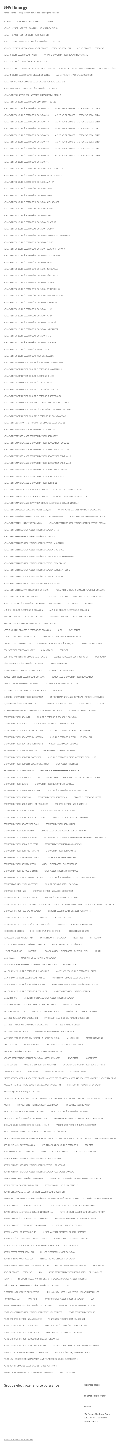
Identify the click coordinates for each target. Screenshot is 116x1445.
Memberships (73, 1038)
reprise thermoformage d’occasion (57, 1252)
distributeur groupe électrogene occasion (25, 690)
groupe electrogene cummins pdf (20, 750)
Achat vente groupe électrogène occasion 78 (26, 135)
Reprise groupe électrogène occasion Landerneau (28, 1212)
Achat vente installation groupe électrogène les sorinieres (33, 362)
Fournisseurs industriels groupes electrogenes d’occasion (33, 710)
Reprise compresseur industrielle (61, 1185)
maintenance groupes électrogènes (72, 991)
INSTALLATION (96, 938)
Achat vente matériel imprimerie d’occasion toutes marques (33, 516)
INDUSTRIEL (78, 938)
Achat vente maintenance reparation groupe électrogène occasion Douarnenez (44, 489)
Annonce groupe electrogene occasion (23, 616)
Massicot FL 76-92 (71, 1004)
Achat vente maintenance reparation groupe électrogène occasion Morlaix (41, 503)
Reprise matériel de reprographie (20, 1232)
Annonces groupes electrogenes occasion (71, 616)
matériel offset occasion (16, 1031)
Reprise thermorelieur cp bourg (71, 1265)
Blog (60, 630)
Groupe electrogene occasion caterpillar (24, 817)
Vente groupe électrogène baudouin (66, 1319)
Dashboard (100, 657)
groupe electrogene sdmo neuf (61, 851)
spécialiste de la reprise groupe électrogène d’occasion (31, 1285)
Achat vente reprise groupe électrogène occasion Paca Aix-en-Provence (39, 556)
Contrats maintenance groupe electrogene (25, 657)
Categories (74, 630)
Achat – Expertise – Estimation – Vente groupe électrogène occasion (37, 48)
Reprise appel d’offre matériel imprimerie (23, 1178)
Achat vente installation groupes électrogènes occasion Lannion (36, 402)
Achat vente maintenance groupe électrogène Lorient (31, 436)
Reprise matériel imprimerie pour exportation (64, 1232)
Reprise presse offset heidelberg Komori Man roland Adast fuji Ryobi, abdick (41, 1245)
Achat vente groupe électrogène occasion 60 (77, 121)
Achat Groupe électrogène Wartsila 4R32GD (25, 61)
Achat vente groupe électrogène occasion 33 (26, 115)
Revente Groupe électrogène (18, 1272)
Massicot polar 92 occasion (46, 1011)
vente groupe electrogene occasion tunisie (25, 1345)
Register (89, 1145)
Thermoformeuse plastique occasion (22, 1292)
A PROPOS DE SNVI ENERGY (28, 21)
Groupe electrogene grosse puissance (23, 790)
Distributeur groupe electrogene (61, 683)
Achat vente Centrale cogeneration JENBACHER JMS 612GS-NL (33, 95)
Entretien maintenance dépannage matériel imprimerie (77, 697)
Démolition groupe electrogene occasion (24, 677)
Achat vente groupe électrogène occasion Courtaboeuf (32, 255)
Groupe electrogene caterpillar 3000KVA (70, 730)
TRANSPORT (32, 1299)
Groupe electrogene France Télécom (22, 777)
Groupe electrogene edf (67, 764)
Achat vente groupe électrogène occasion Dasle (28, 262)
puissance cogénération (78, 1105)
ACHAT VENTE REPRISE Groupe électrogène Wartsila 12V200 (32, 583)
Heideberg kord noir (14, 931)
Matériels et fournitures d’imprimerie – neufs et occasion (32, 1038)
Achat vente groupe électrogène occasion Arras (28, 188)
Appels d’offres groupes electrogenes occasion (27, 630)
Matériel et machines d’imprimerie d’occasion (66, 1018)
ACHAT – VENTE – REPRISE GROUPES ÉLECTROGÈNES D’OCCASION (32, 41)
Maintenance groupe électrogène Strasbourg (75, 984)
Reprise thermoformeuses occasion (57, 1258)
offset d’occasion (12, 1071)
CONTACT (64, 650)
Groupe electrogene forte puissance (59, 770)
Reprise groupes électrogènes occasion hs (25, 1225)
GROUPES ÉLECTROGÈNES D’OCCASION (20, 897)
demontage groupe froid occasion (21, 683)
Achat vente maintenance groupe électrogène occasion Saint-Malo (37, 456)
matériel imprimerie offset (67, 1024)
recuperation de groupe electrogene (60, 1145)
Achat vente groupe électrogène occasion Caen (27, 215)
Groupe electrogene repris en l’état (21, 851)
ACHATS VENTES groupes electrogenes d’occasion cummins (74, 596)
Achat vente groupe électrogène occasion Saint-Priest (31, 329)
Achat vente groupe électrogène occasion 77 (77, 128)
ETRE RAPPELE (85, 703)
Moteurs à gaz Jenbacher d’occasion (65, 1044)
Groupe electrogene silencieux (61, 857)
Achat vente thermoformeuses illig (21, 596)
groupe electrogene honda (17, 797)
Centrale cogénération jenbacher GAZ (62, 636)
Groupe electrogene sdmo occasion (21, 857)
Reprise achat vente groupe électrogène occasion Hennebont (34, 1165)
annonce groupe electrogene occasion (69, 610)
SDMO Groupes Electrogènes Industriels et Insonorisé (75, 1272)
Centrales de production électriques (55, 643)
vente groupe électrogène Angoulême (23, 1319)
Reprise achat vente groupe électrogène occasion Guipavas (33, 1158)
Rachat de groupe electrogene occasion (24, 1111)
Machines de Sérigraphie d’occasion (38, 958)
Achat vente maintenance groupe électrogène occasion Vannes (35, 469)
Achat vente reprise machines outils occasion (26, 590)
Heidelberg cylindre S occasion (45, 931)
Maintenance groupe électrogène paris (71, 978)
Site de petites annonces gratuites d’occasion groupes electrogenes (52, 1279)
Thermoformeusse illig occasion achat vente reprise (73, 1292)
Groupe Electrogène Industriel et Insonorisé (26, 804)
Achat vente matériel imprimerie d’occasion (79, 509)
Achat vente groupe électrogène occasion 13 (26, 108)
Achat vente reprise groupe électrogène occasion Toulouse (33, 576)
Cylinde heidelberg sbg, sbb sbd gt (71, 657)
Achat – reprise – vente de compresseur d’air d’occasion (31, 28)
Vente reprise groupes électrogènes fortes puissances (31, 1366)
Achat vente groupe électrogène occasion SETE (27, 336)
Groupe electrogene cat (16, 723)
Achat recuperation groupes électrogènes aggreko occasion (34, 81)
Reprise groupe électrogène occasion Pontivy (82, 1212)
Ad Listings (73, 603)
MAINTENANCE (69, 964)
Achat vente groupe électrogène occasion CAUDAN (29, 229)
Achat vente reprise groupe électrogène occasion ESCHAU (77, 523)
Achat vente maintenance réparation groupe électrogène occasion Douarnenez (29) (45, 496)
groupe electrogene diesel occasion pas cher (26, 764)
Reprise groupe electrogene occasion (22, 1205)
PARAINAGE (33, 1071)
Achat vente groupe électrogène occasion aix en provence (33, 175)
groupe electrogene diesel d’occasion (23, 757)
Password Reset (78, 1071)
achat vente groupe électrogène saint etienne (27, 349)
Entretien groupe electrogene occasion (24, 697)
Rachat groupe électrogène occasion (69, 1111)
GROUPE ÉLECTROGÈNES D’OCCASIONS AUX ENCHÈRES (74, 877)
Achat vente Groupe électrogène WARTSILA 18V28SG (29, 356)
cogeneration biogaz (91, 643)
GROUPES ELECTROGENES (15, 891)
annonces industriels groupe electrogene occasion (30, 623)
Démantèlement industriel (62, 670)
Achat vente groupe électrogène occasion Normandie (30, 302)
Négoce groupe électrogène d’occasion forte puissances (32, 1058)
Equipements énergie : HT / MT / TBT (20, 703)
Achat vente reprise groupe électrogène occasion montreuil (34, 543)
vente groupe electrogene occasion (64, 1332)
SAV (40, 1272)
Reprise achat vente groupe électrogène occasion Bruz (68, 1151)
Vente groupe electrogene (82, 1312)
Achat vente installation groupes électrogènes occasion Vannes (36, 416)
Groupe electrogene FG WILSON (19, 770)
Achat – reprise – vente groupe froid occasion (26, 35)
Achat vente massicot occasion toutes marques (28, 509)
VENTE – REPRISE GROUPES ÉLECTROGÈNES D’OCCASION (28, 1305)
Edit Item (57, 690)
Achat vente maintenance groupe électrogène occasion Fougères (36, 443)
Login (98, 951)
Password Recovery (54, 1071)
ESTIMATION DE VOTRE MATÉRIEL (58, 703)
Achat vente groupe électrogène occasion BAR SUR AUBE (31, 202)
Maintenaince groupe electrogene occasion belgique (30, 964)
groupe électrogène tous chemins (21, 871)
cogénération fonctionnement (19, 650)
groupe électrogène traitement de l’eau (24, 877)
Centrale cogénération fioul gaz (20, 636)
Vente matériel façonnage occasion (72, 1352)
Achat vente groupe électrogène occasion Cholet (28, 242)
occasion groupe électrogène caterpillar (84, 1064)
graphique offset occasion (82, 710)
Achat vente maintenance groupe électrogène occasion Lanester (36, 449)
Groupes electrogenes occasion (55, 917)
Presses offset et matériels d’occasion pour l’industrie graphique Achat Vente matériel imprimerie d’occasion (58, 1098)
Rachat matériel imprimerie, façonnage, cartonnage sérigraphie (35, 1131)
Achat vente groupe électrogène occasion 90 (26, 142)
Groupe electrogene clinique (63, 744)
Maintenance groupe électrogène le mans (77, 971)
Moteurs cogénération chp (17, 1051)
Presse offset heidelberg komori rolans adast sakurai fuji (32, 1085)
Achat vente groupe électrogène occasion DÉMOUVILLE (31, 269)
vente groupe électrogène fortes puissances (67, 1325)
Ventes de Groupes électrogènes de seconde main (28, 1372)
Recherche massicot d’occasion (19, 1145)
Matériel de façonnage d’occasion (21, 1018)
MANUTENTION (10, 998)
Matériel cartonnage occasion (81, 1011)
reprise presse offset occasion (19, 1252)
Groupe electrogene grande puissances (54, 784)
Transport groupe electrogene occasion (64, 1299)
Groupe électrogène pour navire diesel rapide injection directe (75, 837)
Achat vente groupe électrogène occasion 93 (26, 155)
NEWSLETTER (72, 1058)
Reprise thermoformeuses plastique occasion (26, 1265)
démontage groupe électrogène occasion (72, 677)
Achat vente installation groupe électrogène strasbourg (32, 396)
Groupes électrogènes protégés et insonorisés (27, 924)
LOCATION (32, 951)
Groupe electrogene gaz (16, 784)
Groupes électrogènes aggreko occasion (53, 891)
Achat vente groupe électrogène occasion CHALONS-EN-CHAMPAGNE (37, 235)
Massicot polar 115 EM (15, 1011)
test (68, 1285)
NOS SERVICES (91, 1058)
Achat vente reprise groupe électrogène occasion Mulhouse (34, 549)
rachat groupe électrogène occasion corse (25, 1118)
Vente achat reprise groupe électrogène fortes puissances (33, 1312)
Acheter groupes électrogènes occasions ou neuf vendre (32, 603)
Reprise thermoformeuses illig (19, 1258)
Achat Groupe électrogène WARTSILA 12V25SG (66, 55)
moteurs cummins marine (49, 1051)
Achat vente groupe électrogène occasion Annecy (29, 182)
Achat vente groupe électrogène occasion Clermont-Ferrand (34, 249)
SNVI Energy (15, 7)
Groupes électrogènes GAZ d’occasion (22, 911)
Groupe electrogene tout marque (61, 871)
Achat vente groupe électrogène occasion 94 (77, 155)
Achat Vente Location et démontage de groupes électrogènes (34, 423)
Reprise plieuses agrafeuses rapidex (71, 1238)
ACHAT (50, 21)
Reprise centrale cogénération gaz (21, 1185)
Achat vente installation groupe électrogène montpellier (33, 369)
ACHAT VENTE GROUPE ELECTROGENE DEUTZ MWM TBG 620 (30, 102)
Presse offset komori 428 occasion (84, 1085)
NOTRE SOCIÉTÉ (10, 1064)
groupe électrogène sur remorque (59, 864)
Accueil (7, 21)
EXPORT (100, 703)
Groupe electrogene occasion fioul (21, 824)
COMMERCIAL (47, 650)
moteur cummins (94, 1038)
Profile (7, 1105)
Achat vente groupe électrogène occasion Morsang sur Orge (34, 295)
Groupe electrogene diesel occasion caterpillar (72, 757)
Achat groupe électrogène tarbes (20, 55)
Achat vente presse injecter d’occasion (23, 523)
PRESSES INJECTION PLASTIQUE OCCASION (22, 1091)
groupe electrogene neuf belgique (58, 810)
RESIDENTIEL (98, 1265)
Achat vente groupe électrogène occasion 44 (77, 115)
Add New (89, 603)
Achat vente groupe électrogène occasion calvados (30, 222)
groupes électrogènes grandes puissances (69, 911)
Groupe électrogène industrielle (71, 804)
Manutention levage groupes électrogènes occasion (30, 1004)
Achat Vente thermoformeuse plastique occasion (80, 590)
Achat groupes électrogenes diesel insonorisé (27, 75)
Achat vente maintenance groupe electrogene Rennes (30, 483)
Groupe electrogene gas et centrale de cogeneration (73, 777)
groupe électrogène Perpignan (19, 830)
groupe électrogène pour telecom (21, 844)
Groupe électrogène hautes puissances (67, 790)
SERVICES (8, 1279)
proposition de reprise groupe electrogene (38, 1105)
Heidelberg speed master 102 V (18, 938)
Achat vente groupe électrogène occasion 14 (77, 108)
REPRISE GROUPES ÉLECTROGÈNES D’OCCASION (75, 1218)
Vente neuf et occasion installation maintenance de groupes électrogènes (41, 1359)
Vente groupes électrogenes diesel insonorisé (76, 1345)
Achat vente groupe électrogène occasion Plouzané (30, 322)
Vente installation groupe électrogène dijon (26, 1352)
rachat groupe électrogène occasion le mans (26, 1125)
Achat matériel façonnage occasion (74, 75)
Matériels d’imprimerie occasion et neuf (54, 1031)
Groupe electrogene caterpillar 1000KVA (54, 723)
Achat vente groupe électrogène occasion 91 (77, 142)
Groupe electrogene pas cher (60, 824)
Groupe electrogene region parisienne (63, 844)
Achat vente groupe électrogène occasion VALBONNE (30, 342)
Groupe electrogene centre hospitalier (23, 744)
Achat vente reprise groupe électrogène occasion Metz (31, 530)
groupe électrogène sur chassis (20, 864)
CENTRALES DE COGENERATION (17, 643)
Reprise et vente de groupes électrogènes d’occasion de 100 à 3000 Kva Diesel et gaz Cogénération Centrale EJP (58, 1198)
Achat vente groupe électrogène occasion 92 (26, 148)
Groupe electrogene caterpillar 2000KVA (24, 730)
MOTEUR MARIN (10, 1044)
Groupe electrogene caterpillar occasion (71, 737)
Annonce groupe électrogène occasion (23, 610)
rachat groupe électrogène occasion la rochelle (78, 1118)
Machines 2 (9, 958)
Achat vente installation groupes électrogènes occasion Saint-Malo (38, 409)
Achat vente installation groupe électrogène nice (29, 376)
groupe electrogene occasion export (70, 817)
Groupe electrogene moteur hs (19, 810)
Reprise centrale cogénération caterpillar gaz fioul (75, 1178)
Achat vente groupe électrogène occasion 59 (26, 121)
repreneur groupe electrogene (19, 1151)
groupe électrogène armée (17, 717)
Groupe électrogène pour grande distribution (64, 830)
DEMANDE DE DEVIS (58, 663)
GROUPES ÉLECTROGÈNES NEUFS (18, 917)
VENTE (94, 1299)
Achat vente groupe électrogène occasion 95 (26, 162)
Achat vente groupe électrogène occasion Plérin (28, 309)
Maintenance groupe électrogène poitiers (24, 984)
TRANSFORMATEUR (12, 1299)
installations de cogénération (67, 944)
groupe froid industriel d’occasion (21, 884)
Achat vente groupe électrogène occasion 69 (26, 128)
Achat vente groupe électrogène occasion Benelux (29, 208)
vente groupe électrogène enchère (21, 1325)
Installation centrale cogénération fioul (24, 944)
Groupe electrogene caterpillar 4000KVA (24, 737)
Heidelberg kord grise (78, 931)
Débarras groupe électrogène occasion (23, 663)
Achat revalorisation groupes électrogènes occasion (30, 88)
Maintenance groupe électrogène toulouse (25, 991)
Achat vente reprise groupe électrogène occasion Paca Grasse (35, 563)
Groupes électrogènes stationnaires (75, 924)
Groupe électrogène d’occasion (59, 750)
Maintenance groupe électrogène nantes (24, 978)
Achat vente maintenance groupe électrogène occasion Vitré (34, 476)
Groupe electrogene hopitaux (52, 797)
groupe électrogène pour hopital (20, 837)
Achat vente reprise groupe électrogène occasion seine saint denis (37, 570)
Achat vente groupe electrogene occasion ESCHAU (29, 282)
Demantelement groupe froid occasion (23, 670)
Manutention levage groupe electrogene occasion (49, 998)
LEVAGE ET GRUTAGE (13, 951)
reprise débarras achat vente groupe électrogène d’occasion (34, 1192)
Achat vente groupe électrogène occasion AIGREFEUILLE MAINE (34, 168)
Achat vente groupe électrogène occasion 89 (77, 135)
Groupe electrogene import (87, 797)
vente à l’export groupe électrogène (77, 1305)
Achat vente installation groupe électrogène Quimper (31, 389)
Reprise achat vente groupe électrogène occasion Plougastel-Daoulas (39, 1172)
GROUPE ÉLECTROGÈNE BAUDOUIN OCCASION (57, 717)
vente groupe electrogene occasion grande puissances (31, 1339)
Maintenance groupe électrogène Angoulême (26, 971)
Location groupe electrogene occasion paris (66, 951)
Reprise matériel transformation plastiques (25, 1238)
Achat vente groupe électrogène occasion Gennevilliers (32, 289)
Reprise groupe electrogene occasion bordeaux (71, 1205)
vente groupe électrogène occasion (22, 1332)
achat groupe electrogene (90, 48)
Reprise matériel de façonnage (67, 1225)
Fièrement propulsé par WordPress (18, 1439)
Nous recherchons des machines (40, 1064)
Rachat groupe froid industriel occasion (76, 1125)
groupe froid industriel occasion (61, 884)
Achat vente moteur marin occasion (88, 516)
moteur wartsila (32, 1044)
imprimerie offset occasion (53, 938)
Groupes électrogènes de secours (61, 897)
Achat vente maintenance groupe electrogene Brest (30, 429)
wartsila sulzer (67, 1372)
